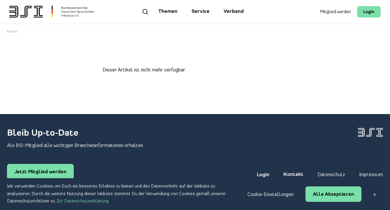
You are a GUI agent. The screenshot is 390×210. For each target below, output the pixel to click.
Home (12, 31)
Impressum (371, 175)
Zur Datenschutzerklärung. (83, 201)
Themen (168, 11)
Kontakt (293, 175)
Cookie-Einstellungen (270, 194)
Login (369, 12)
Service (201, 11)
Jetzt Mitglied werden (40, 172)
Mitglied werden (335, 12)
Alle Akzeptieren (333, 194)
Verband (234, 11)
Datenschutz (331, 175)
